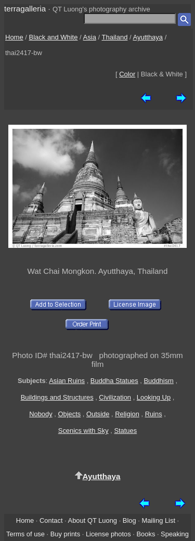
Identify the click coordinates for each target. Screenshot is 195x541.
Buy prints (65, 534)
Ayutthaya (148, 37)
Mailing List (158, 520)
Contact (51, 520)
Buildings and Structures (57, 397)
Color (127, 74)
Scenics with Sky (83, 430)
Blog (129, 520)
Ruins (153, 414)
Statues (125, 430)
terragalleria (25, 8)
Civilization (115, 397)
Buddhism (158, 381)
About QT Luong (92, 520)
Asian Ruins (67, 381)
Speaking (175, 534)
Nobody (41, 414)
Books (145, 534)
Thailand (115, 37)
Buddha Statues (114, 381)
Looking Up (154, 397)
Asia (89, 37)
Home (14, 37)
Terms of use (25, 534)
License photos (108, 534)
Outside (97, 414)
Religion (127, 414)
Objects (69, 414)
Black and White (53, 37)
